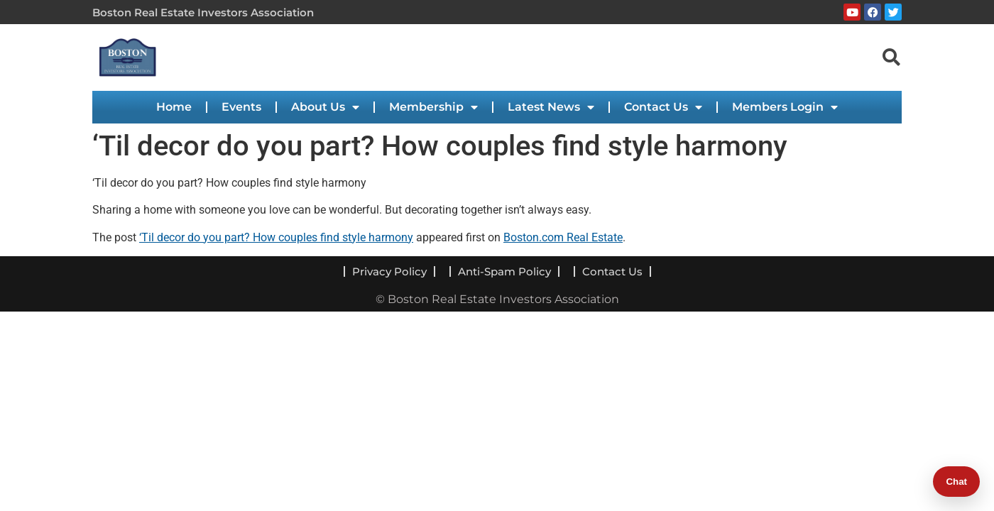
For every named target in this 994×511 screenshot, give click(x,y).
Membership (433, 107)
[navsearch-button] (891, 56)
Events (241, 107)
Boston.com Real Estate (563, 237)
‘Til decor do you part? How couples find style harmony (276, 237)
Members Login (785, 107)
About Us (325, 107)
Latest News (551, 107)
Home (174, 107)
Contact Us (663, 107)
